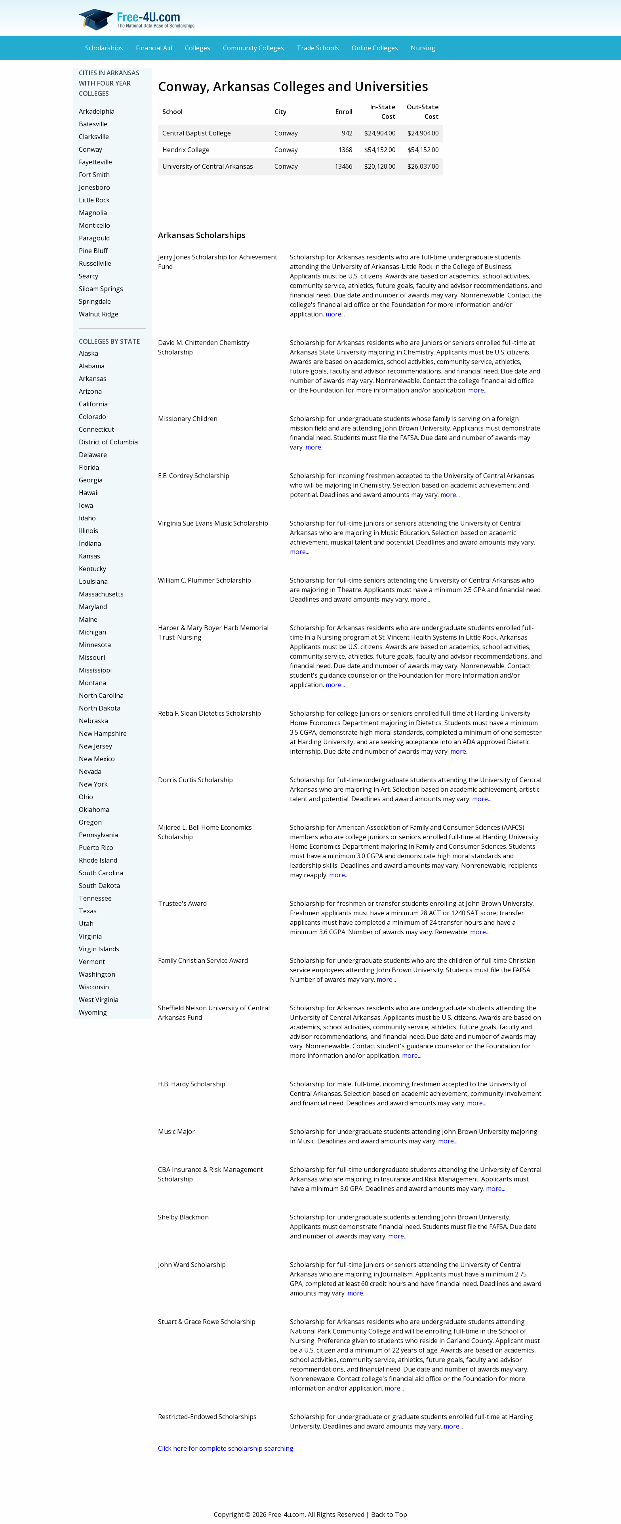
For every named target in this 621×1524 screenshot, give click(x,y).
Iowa (86, 505)
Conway (90, 149)
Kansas (89, 556)
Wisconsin (94, 987)
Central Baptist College (196, 133)
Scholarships (104, 48)
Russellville (95, 263)
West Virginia (98, 999)
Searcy (88, 276)
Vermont (92, 961)
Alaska (88, 353)
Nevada (90, 771)
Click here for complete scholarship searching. (226, 1448)
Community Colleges (253, 48)
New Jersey (95, 746)
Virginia (90, 936)
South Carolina (101, 873)
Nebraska (93, 720)
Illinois (88, 530)
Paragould (94, 238)
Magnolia (93, 212)
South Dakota (99, 885)
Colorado (92, 416)
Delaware (93, 454)
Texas (88, 911)
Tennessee (95, 898)
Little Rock (94, 200)
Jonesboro (94, 187)
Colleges (197, 48)
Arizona (90, 391)
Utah (86, 923)
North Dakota (99, 708)
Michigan (92, 632)
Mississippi (95, 670)
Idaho (87, 518)
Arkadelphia (96, 111)
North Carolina (101, 695)
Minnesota (95, 644)
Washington (97, 974)
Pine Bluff (93, 250)
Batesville (93, 124)
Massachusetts (101, 594)
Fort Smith (94, 174)
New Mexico (97, 758)
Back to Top (389, 1514)
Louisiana (93, 581)
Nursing (423, 48)
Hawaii (89, 492)
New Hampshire (103, 733)
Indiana (90, 543)
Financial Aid (154, 48)
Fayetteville (95, 162)
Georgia (91, 480)
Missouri (92, 657)
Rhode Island (98, 860)
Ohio (86, 796)
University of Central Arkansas (207, 166)
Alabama (92, 366)
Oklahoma (94, 809)
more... (335, 314)
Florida (89, 467)
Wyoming (93, 1012)
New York (93, 784)
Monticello (94, 225)
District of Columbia (108, 442)
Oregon (90, 822)
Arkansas (93, 378)
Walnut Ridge (98, 314)
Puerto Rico (96, 847)
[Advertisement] (302, 199)
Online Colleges (375, 48)
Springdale (95, 301)
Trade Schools (318, 48)
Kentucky (92, 568)
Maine (88, 619)
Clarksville (94, 136)
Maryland (93, 606)
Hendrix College (186, 149)
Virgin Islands (99, 949)
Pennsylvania (98, 835)
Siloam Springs (101, 288)
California (93, 404)
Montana (92, 682)
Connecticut (96, 429)
